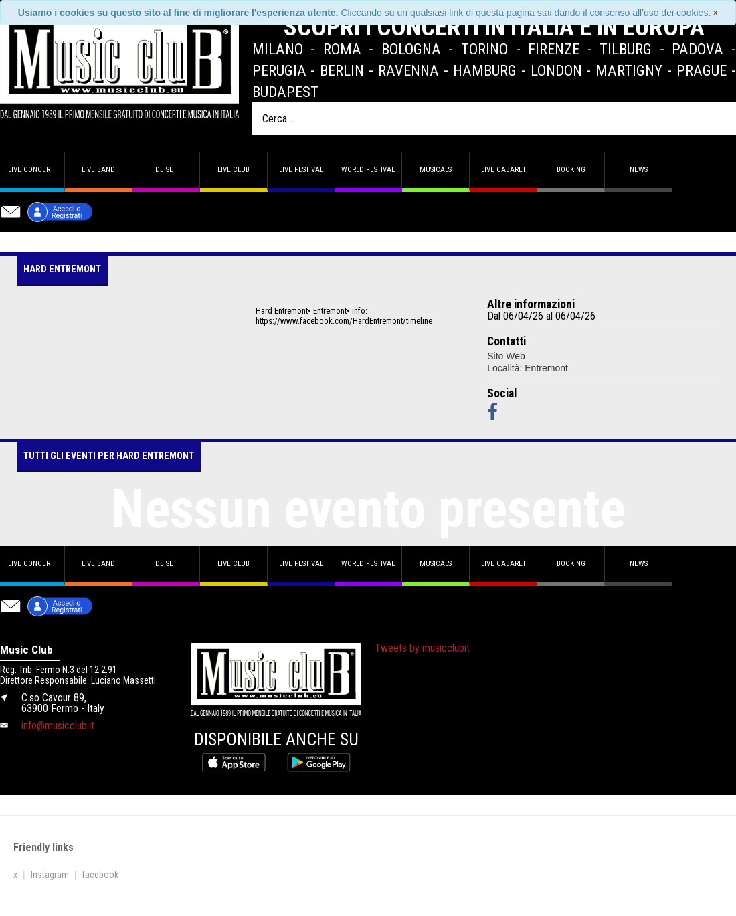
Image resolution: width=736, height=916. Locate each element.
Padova (697, 49)
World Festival (368, 169)
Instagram (50, 874)
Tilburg (626, 49)
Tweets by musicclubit (422, 648)
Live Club (233, 169)
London (556, 70)
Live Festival (301, 169)
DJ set (166, 169)
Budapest (285, 91)
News (639, 169)
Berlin (342, 70)
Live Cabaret (503, 169)
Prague (701, 70)
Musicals (436, 169)
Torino (484, 49)
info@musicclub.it (57, 725)
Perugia (279, 70)
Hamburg (485, 70)
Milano (277, 49)
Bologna (411, 49)
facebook (100, 874)
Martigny (628, 70)
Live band (98, 169)
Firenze (553, 49)
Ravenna (408, 70)
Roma (342, 49)
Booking (571, 169)
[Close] (715, 12)
